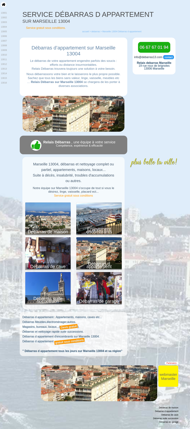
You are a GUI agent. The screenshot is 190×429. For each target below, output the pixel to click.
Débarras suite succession (48, 300)
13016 (4, 83)
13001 (4, 13)
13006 (4, 36)
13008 (4, 45)
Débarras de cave (48, 266)
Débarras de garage (99, 301)
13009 (4, 50)
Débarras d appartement (98, 265)
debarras (95, 31)
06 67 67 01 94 (154, 47)
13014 (4, 73)
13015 (4, 78)
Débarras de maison (48, 231)
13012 (4, 64)
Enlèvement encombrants (99, 230)
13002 (4, 17)
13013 (4, 69)
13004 (4, 27)
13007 (4, 41)
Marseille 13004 (110, 31)
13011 (4, 59)
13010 (4, 55)
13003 (4, 22)
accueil (85, 31)
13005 (4, 31)
